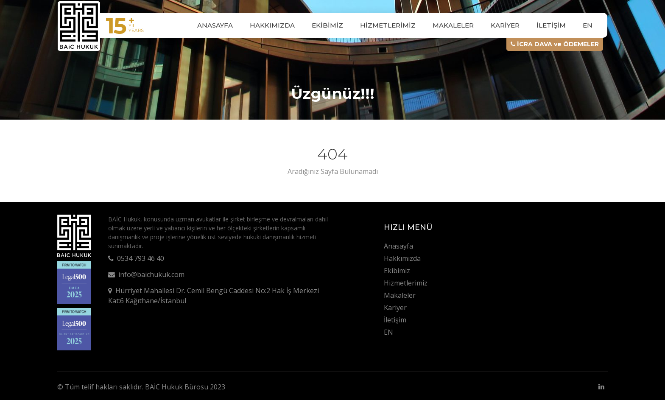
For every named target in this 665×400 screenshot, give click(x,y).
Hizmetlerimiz (388, 25)
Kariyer (505, 25)
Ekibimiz (327, 25)
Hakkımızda (272, 25)
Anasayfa (215, 25)
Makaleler (453, 25)
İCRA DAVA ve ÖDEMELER (555, 44)
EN (587, 25)
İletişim (551, 25)
